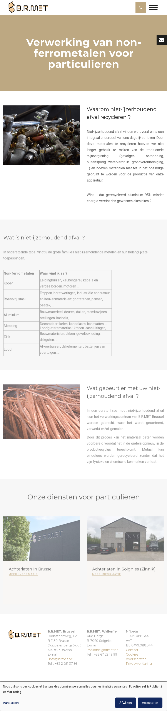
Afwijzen (125, 702)
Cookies (132, 654)
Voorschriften (136, 659)
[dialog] (83, 696)
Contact (132, 650)
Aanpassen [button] (11, 702)
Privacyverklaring (139, 664)
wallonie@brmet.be (103, 650)
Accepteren (150, 702)
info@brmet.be (61, 659)
